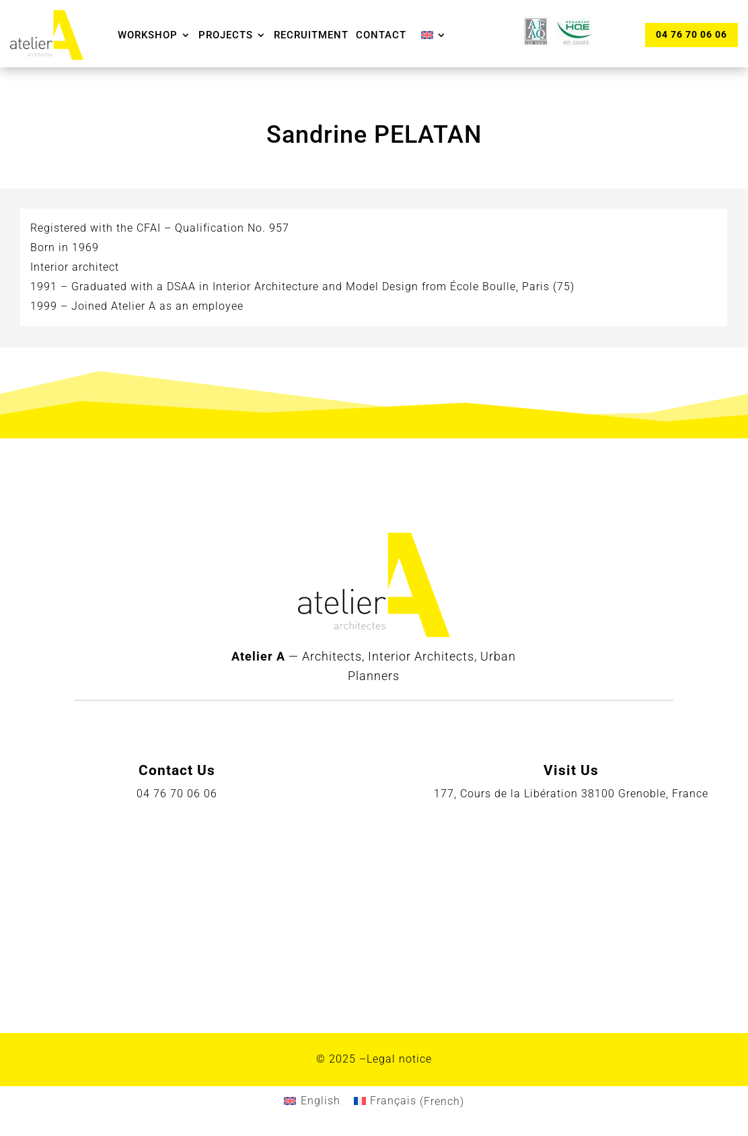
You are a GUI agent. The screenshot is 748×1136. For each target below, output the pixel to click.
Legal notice (399, 1059)
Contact (381, 35)
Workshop (148, 35)
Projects (225, 35)
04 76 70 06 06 (691, 34)
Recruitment (311, 35)
